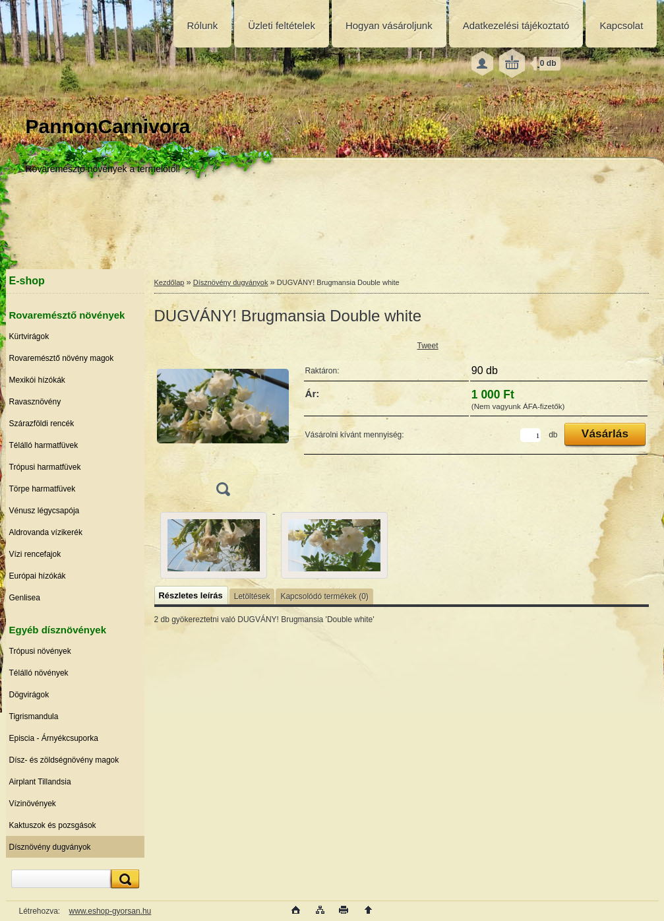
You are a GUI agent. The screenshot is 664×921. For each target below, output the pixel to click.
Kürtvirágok (29, 336)
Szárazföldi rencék (42, 423)
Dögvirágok (29, 694)
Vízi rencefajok (35, 554)
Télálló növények (39, 673)
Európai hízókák (37, 576)
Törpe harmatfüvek (42, 488)
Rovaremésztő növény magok (61, 358)
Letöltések (252, 596)
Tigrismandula (34, 716)
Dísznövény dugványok (50, 847)
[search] (123, 879)
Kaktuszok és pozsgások (52, 825)
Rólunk (202, 25)
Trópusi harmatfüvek (45, 467)
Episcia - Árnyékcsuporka (53, 738)
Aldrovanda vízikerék (45, 532)
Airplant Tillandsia (40, 781)
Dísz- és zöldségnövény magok (64, 760)
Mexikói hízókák (37, 380)
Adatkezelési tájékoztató (516, 25)
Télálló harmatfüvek (43, 445)
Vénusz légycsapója (44, 510)
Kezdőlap (169, 282)
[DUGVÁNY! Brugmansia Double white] (222, 421)
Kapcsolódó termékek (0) (324, 596)
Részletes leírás (191, 595)
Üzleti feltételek (281, 25)
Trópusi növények (40, 651)
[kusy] (530, 435)
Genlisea (24, 597)
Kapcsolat (621, 25)
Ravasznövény (35, 401)
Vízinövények (32, 803)
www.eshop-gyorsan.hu (110, 911)
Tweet (427, 345)
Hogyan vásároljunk (389, 25)
